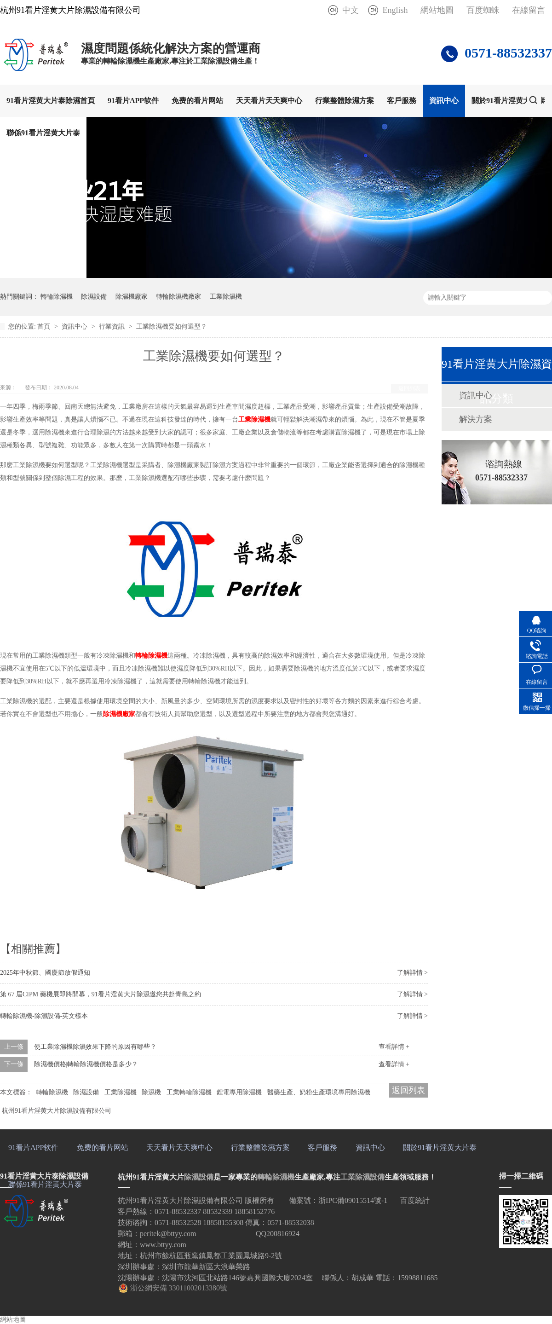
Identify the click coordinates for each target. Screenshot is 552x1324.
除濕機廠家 (131, 296)
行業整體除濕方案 (344, 100)
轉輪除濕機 (56, 296)
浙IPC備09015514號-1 (352, 1200)
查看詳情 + (394, 1046)
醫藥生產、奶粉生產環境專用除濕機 (318, 1092)
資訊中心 (444, 100)
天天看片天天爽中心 (269, 100)
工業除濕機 (226, 296)
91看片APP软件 (133, 100)
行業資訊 (112, 326)
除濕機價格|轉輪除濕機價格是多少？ (86, 1064)
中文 (350, 10)
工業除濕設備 (362, 1177)
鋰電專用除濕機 (239, 1092)
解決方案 (475, 419)
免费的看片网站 (197, 100)
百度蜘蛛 (483, 10)
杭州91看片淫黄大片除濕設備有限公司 (56, 1110)
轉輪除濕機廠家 (178, 296)
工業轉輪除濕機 (189, 1092)
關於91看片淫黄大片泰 (508, 100)
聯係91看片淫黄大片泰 (43, 133)
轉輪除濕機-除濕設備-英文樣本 (44, 1015)
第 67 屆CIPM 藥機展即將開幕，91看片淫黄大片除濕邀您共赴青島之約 (100, 994)
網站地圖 (437, 10)
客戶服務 (401, 100)
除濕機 (151, 1092)
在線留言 (528, 10)
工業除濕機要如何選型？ (171, 326)
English (395, 10)
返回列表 (409, 388)
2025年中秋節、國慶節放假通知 (45, 972)
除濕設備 (94, 296)
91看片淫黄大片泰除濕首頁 (50, 100)
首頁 (44, 326)
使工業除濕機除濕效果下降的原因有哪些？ (95, 1046)
